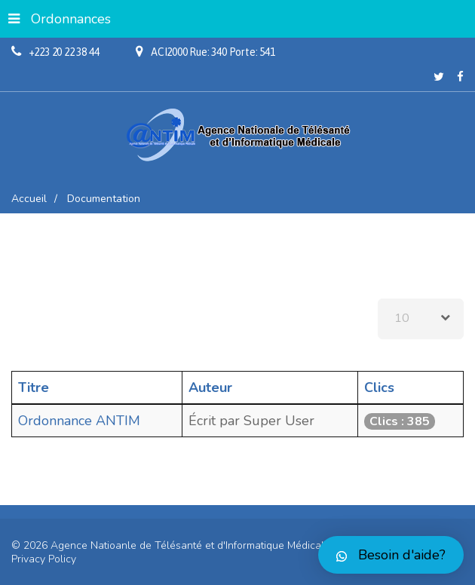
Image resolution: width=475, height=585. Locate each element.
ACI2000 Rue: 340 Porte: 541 (213, 52)
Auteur (210, 387)
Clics (379, 387)
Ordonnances (59, 19)
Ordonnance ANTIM (79, 421)
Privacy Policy (43, 559)
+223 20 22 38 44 (64, 52)
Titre (33, 387)
